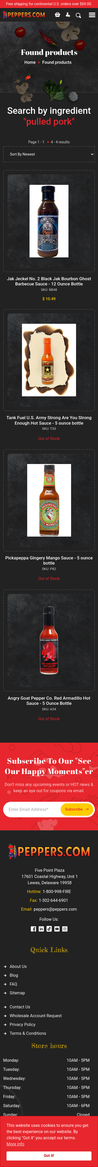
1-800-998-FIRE (57, 891)
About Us (18, 966)
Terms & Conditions (28, 1033)
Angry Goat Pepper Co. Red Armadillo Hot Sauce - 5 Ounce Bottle (49, 700)
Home (30, 62)
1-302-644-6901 (53, 900)
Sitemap (17, 992)
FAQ (13, 984)
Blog (14, 975)
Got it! (49, 1156)
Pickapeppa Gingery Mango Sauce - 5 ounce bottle (49, 560)
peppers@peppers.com (55, 909)
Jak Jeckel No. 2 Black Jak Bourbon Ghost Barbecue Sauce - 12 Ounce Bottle (49, 281)
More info (15, 1144)
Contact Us (20, 1006)
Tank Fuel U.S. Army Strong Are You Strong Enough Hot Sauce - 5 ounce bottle (49, 420)
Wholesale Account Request (36, 1015)
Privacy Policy (23, 1024)
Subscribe (77, 809)
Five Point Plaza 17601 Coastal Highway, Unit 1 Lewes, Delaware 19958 (49, 876)
